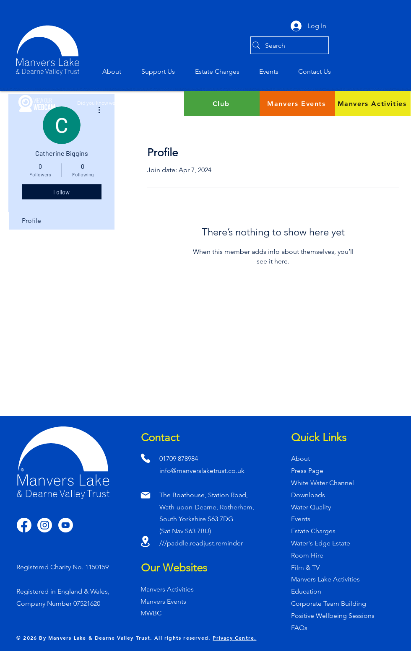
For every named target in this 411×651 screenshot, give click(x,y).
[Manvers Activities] (373, 103)
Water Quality (311, 507)
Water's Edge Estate (320, 543)
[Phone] (145, 458)
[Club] (222, 103)
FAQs (299, 628)
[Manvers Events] (297, 103)
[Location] (145, 541)
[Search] (289, 45)
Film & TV (305, 567)
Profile (31, 221)
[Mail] (145, 495)
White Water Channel (322, 483)
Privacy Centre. (234, 637)
